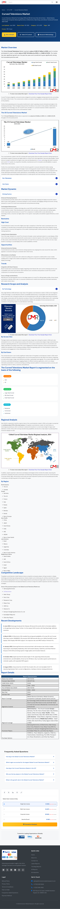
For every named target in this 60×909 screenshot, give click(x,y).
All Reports (34, 869)
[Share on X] (8, 792)
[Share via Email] (17, 792)
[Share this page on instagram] (19, 870)
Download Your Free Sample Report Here (40, 94)
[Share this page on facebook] (11, 870)
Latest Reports (35, 864)
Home (3, 10)
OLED (8, 162)
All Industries (35, 872)
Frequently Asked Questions (10, 893)
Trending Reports (36, 866)
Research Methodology (45, 34)
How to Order (6, 890)
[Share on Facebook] (4, 792)
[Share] (21, 792)
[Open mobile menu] (56, 2)
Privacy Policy (6, 884)
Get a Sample (9, 34)
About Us (34, 858)
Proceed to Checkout (30, 824)
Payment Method (7, 896)
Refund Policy (6, 881)
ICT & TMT (9, 10)
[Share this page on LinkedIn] (3, 870)
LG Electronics (7, 591)
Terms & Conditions (7, 887)
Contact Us (34, 861)
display (40, 160)
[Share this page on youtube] (15, 870)
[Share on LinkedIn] (13, 792)
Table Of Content (26, 34)
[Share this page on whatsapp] (23, 870)
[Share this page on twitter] (7, 870)
